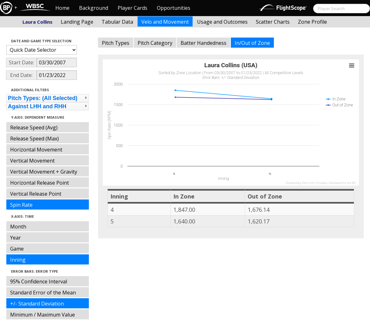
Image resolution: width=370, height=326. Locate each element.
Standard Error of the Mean (43, 292)
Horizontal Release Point (39, 182)
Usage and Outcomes (222, 21)
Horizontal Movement (36, 149)
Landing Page (77, 21)
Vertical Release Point (35, 193)
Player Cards (132, 7)
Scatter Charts (273, 21)
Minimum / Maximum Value (42, 314)
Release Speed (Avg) (34, 127)
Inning (18, 259)
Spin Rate (21, 204)
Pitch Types (115, 42)
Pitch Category (155, 42)
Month (18, 226)
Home (62, 7)
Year (15, 237)
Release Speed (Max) (34, 138)
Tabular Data (117, 21)
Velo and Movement (165, 21)
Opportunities (173, 7)
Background (93, 7)
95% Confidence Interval (38, 281)
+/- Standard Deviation (37, 303)
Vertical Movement (32, 160)
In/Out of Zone (252, 42)
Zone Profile (312, 21)
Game (17, 248)
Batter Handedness (203, 42)
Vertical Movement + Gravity (43, 171)
